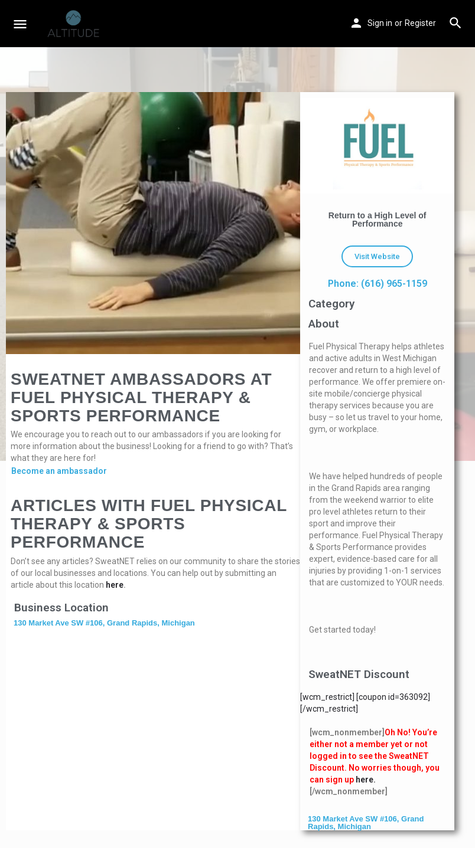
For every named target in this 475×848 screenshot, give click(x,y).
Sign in (379, 23)
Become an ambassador (59, 471)
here (114, 585)
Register (420, 23)
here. (366, 779)
